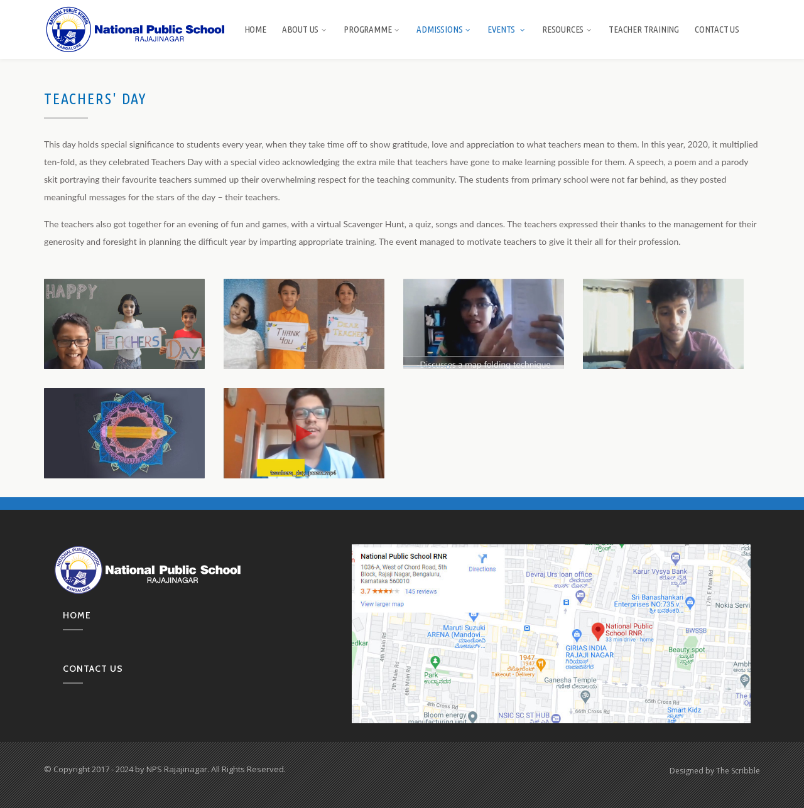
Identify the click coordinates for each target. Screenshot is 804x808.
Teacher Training (644, 29)
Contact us (93, 668)
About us (305, 29)
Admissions (444, 29)
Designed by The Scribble (715, 770)
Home (255, 29)
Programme (372, 29)
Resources (567, 29)
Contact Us (717, 29)
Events (506, 29)
